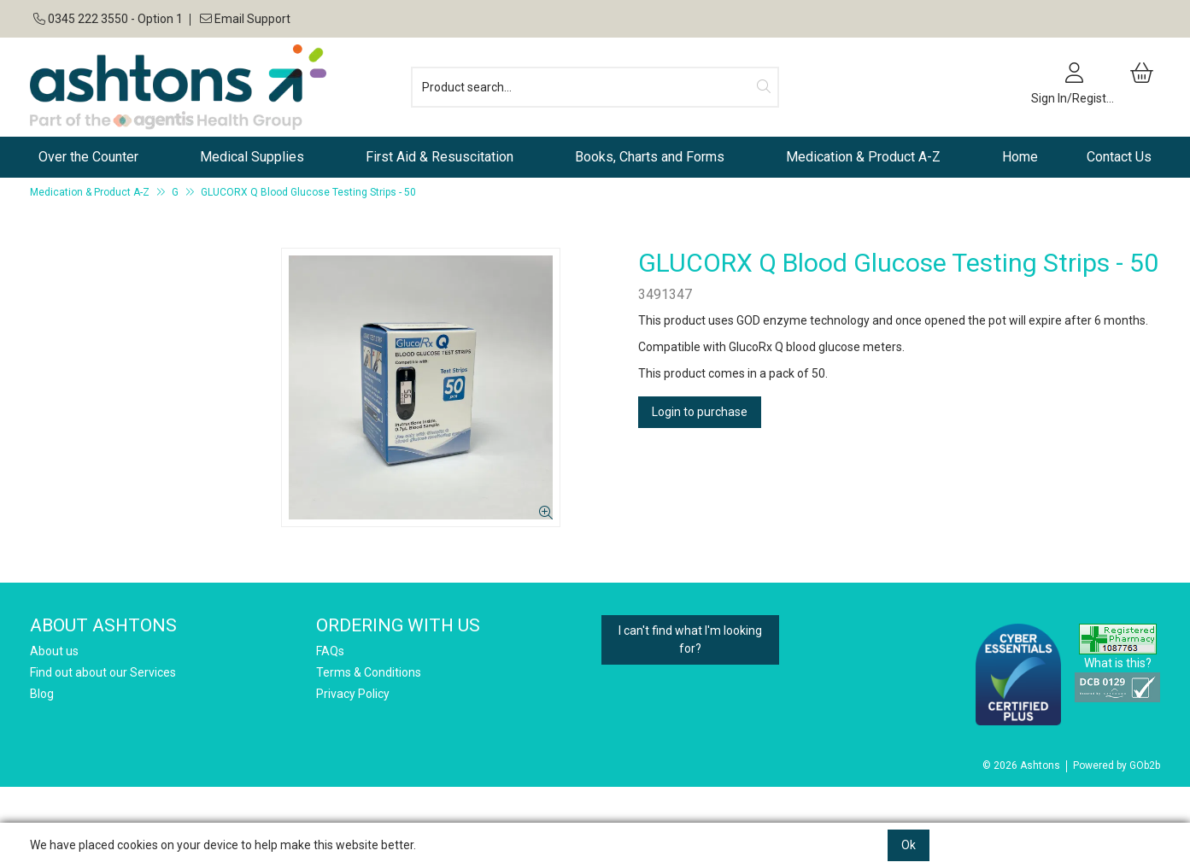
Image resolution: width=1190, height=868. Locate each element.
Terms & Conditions (368, 672)
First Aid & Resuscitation (439, 157)
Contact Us (1119, 157)
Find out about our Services (103, 672)
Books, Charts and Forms (649, 157)
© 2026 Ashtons (1021, 765)
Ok (908, 845)
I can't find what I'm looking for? (690, 639)
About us (54, 651)
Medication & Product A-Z (863, 157)
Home (1020, 157)
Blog (42, 694)
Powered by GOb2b (1116, 765)
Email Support (243, 19)
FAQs (330, 651)
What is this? (1118, 663)
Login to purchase (699, 412)
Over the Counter (88, 157)
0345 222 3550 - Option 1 (108, 19)
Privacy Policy (353, 694)
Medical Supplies (252, 157)
